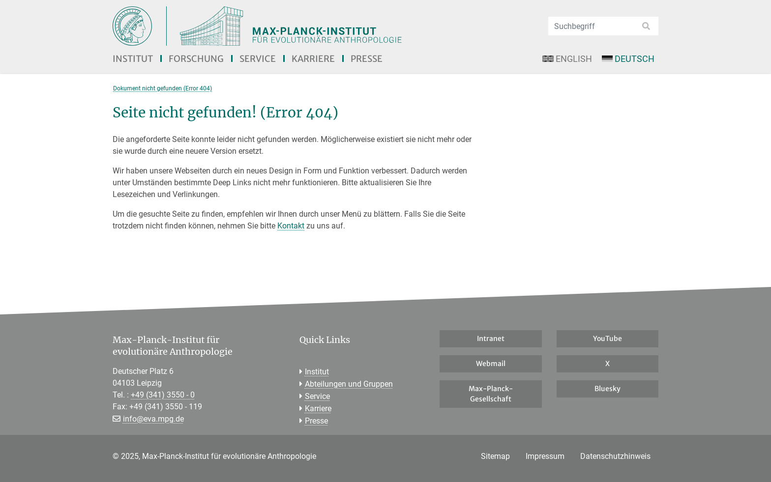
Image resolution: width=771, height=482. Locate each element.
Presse (367, 58)
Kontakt (290, 225)
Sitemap (495, 456)
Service (257, 58)
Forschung (196, 58)
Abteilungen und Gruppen (349, 384)
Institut (133, 58)
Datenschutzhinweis (615, 456)
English (567, 59)
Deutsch (628, 59)
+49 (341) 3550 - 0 (163, 394)
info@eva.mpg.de (153, 419)
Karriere (313, 58)
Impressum (545, 456)
